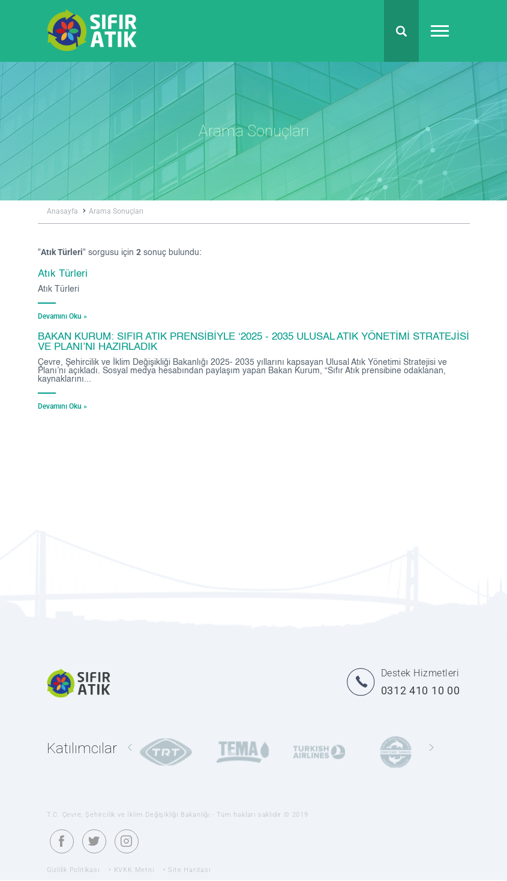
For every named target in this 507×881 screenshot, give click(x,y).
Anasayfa (66, 211)
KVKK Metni (134, 870)
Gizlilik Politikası (73, 870)
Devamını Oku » (62, 316)
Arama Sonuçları (116, 211)
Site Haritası (189, 870)
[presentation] (130, 748)
